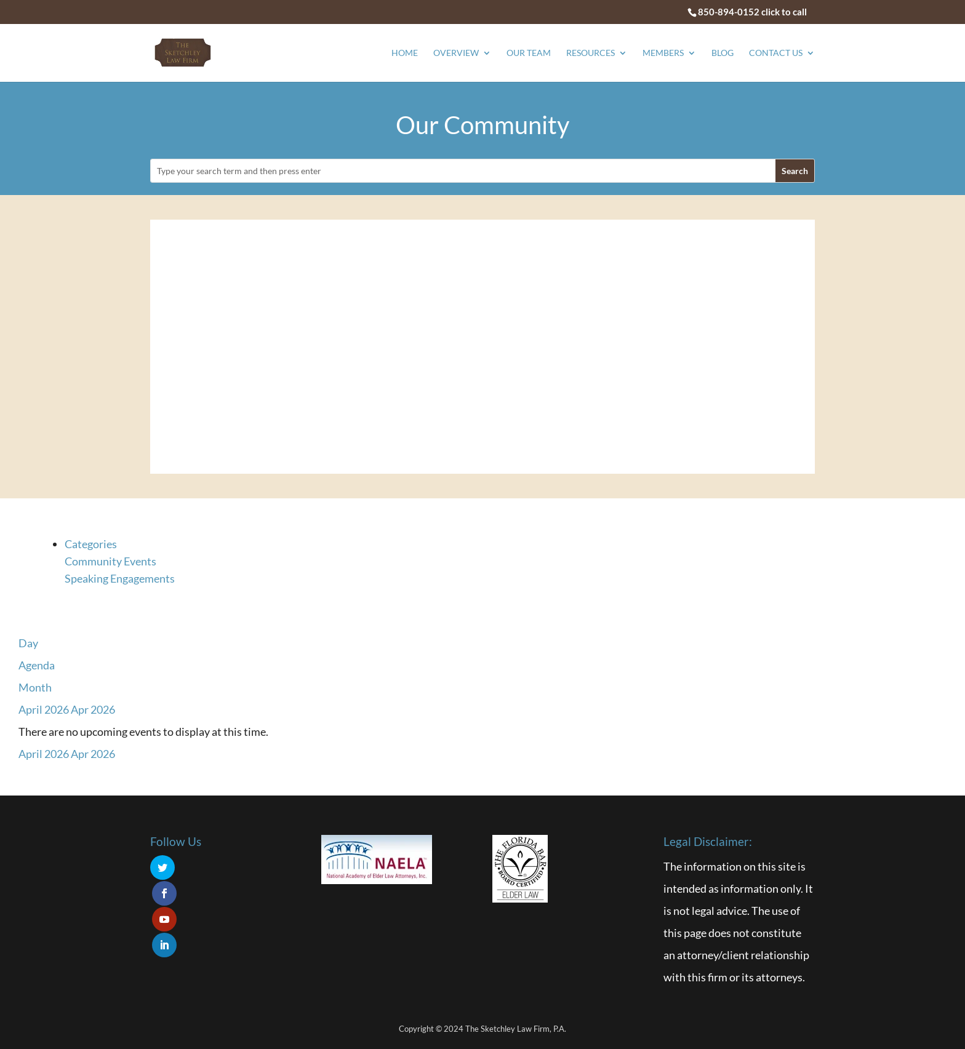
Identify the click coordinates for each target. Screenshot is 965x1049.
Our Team (529, 53)
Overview (456, 53)
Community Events (110, 561)
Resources (590, 53)
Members (663, 53)
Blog (722, 53)
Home (404, 53)
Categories (91, 544)
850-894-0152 (728, 11)
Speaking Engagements (120, 578)
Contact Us (776, 53)
